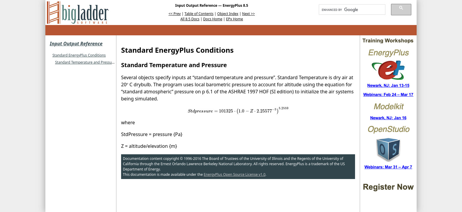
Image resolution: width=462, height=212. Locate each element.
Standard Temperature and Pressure (85, 62)
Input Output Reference (76, 43)
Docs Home (212, 18)
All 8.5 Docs (189, 18)
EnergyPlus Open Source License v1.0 (234, 174)
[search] (350, 9)
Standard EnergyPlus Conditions (79, 55)
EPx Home (234, 18)
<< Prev (175, 13)
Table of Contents (198, 13)
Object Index (227, 13)
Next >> (248, 13)
